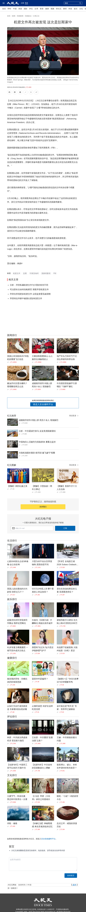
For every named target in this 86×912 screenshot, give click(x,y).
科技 (70, 9)
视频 (52, 9)
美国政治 (28, 16)
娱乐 (75, 9)
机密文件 (16, 273)
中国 (15, 9)
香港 (41, 9)
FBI (54, 273)
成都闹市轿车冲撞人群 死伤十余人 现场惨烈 (38, 420)
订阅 (65, 528)
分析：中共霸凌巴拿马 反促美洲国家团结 (37, 431)
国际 (25, 9)
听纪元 (58, 9)
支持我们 (43, 507)
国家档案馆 (46, 273)
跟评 (74, 885)
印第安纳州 (34, 273)
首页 (4, 9)
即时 (9, 9)
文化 (81, 9)
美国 (20, 9)
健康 (47, 9)
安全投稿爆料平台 (48, 839)
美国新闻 (20, 16)
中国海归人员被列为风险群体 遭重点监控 (37, 442)
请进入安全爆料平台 (43, 404)
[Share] (8, 362)
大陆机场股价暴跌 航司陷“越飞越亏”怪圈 (37, 453)
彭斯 (25, 273)
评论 (31, 9)
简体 (26, 3)
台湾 (36, 9)
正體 (22, 3)
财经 (65, 9)
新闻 (13, 16)
